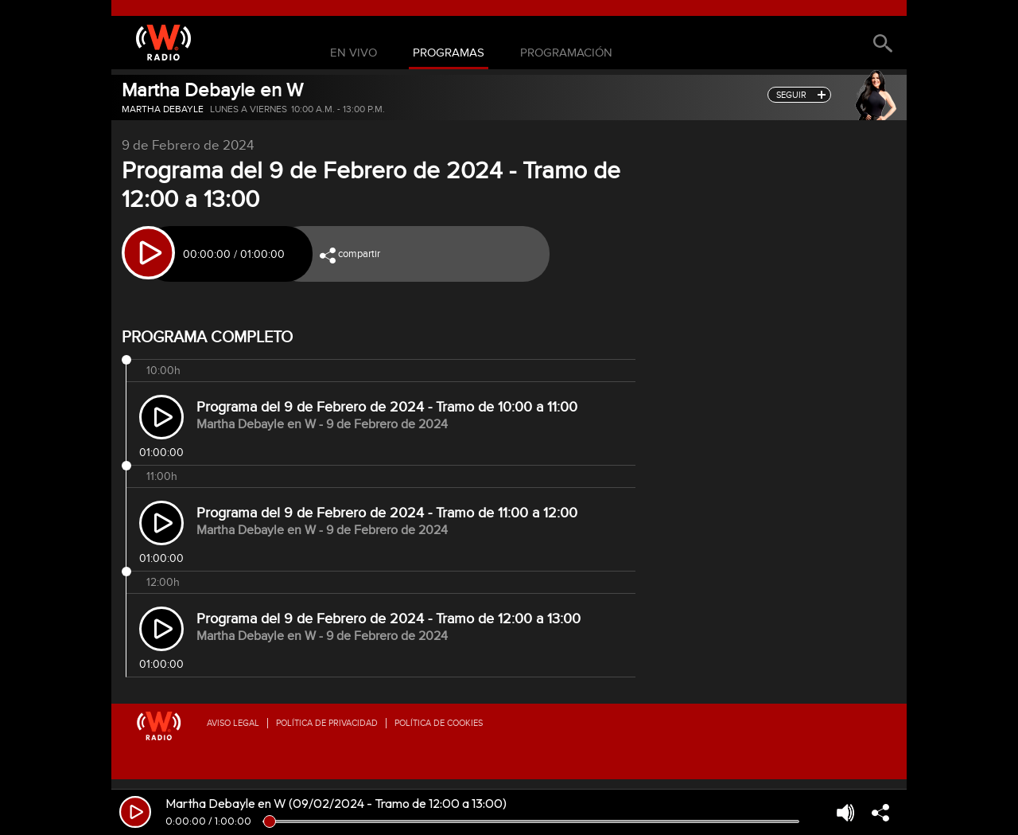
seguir (791, 95)
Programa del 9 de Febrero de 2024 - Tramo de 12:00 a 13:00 (388, 619)
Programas (448, 53)
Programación (566, 53)
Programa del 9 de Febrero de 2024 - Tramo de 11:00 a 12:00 (386, 513)
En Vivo (353, 53)
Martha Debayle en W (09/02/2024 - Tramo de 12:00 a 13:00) (336, 803)
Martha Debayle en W (212, 90)
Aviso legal (233, 723)
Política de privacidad (327, 723)
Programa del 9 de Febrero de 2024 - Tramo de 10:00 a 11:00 (386, 407)
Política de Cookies (438, 723)
